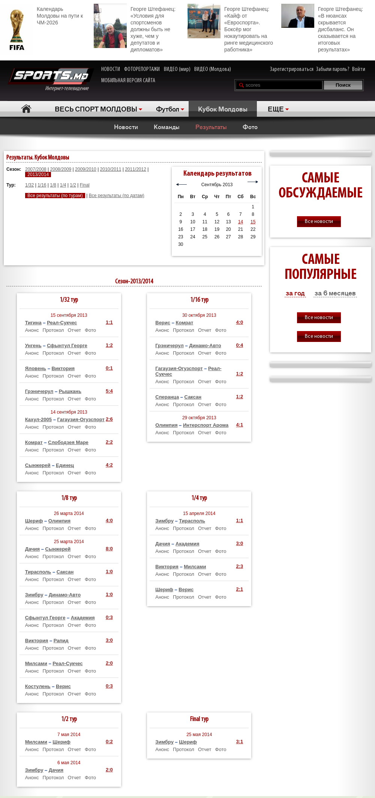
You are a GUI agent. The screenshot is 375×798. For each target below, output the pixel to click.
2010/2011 (111, 169)
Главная (26, 109)
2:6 (109, 419)
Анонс (32, 330)
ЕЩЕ (276, 108)
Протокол (53, 330)
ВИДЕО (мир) (177, 69)
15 (252, 221)
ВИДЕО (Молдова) (212, 69)
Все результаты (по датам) (116, 195)
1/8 (53, 185)
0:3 (109, 617)
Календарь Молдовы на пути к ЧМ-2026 (41, 15)
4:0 (239, 322)
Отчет (74, 330)
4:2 (109, 465)
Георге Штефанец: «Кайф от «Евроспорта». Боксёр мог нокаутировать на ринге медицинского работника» (230, 28)
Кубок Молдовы (223, 108)
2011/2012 (135, 169)
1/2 (73, 185)
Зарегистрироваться (292, 69)
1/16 (42, 185)
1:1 (109, 322)
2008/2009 (61, 169)
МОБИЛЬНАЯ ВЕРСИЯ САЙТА (128, 81)
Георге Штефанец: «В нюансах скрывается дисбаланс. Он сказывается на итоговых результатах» (322, 28)
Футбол (167, 108)
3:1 (239, 741)
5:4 (109, 391)
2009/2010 (85, 169)
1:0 (109, 571)
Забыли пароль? (333, 69)
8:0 (109, 548)
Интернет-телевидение (51, 80)
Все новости (319, 221)
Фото (250, 126)
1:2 (109, 345)
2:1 (239, 589)
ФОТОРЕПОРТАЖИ (142, 69)
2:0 (109, 663)
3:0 (109, 640)
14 (240, 221)
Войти (358, 69)
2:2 (109, 442)
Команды (167, 126)
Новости (126, 126)
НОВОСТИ (110, 69)
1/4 (63, 185)
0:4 (239, 345)
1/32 (29, 185)
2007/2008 (35, 169)
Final (85, 185)
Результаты (211, 126)
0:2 (109, 741)
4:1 (239, 425)
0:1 (109, 368)
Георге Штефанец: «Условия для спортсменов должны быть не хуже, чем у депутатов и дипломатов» (135, 28)
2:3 (239, 566)
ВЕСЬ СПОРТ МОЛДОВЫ (96, 108)
